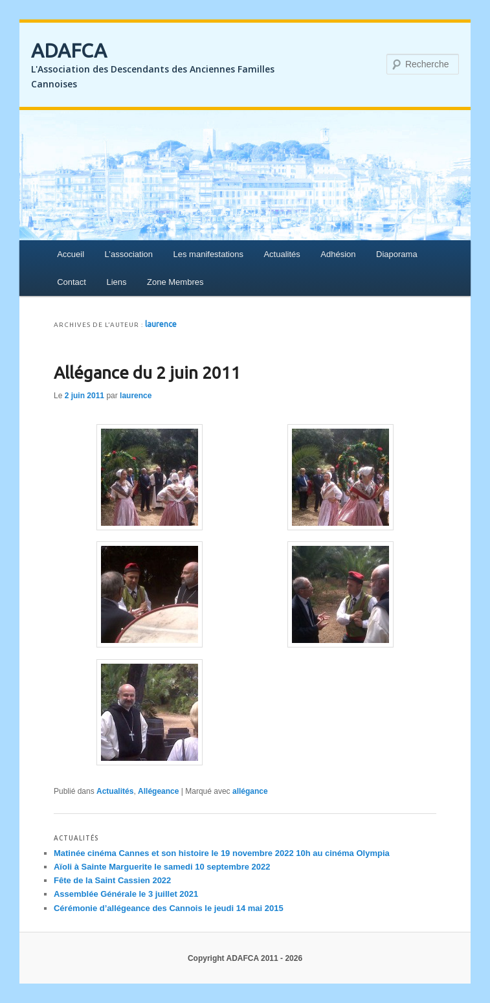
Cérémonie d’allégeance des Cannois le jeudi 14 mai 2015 (169, 908)
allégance (250, 791)
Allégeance (158, 791)
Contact (71, 282)
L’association (129, 254)
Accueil (70, 254)
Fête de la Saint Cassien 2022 (112, 880)
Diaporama (397, 254)
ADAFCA (69, 50)
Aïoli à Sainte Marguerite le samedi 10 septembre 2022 (162, 867)
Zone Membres (175, 282)
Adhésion (337, 254)
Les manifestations (208, 254)
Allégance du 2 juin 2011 (147, 372)
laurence (161, 324)
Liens (116, 282)
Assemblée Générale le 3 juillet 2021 (126, 894)
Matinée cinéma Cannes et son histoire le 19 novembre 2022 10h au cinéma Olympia (222, 853)
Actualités (281, 254)
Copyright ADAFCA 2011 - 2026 (245, 958)
